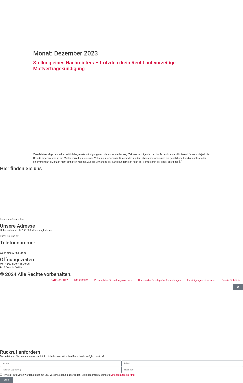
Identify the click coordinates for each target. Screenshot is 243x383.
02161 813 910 (12, 246)
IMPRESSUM (81, 280)
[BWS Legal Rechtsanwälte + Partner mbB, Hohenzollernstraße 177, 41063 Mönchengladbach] (121, 194)
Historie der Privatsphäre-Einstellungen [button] (159, 280)
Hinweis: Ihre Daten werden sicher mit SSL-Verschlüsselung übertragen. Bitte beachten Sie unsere (69, 374)
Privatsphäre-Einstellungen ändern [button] (113, 280)
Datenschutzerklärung (122, 374)
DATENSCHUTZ (59, 280)
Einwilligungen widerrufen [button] (201, 280)
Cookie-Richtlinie (230, 280)
